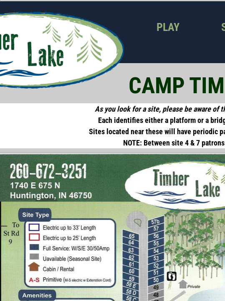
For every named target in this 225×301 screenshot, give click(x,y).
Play (168, 27)
